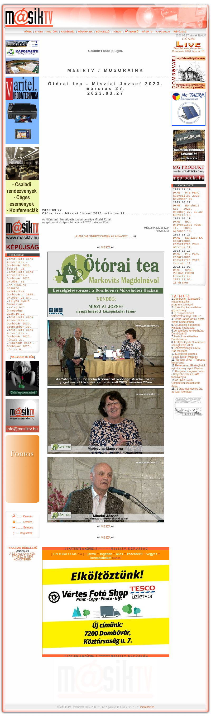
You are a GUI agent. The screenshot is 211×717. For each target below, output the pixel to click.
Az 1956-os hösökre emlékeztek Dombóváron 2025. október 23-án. (21, 300)
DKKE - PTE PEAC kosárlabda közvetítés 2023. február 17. (187, 276)
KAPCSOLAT (163, 31)
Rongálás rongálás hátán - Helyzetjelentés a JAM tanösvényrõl (187, 398)
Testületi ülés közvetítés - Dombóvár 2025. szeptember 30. (20, 338)
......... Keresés (22, 539)
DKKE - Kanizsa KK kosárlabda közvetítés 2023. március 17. (188, 256)
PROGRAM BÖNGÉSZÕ (22, 570)
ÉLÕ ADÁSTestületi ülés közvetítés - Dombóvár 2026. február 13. (188, 45)
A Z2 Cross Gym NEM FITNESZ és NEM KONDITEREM (22, 579)
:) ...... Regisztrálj (22, 556)
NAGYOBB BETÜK (22, 380)
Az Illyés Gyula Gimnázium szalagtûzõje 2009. (188, 367)
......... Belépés (22, 550)
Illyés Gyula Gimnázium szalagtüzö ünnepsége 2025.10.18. (18, 320)
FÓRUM (117, 31)
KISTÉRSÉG (68, 31)
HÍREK (28, 31)
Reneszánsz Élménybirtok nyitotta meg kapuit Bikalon (188, 391)
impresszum (147, 707)
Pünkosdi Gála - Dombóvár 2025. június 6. (21, 368)
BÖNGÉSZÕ (103, 31)
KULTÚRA (52, 31)
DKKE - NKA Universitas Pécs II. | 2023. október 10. (187, 236)
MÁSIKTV (147, 31)
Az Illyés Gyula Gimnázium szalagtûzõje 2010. (185, 406)
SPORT (39, 31)
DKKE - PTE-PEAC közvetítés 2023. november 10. (187, 198)
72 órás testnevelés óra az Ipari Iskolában (187, 414)
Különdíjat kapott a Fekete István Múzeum (184, 379)
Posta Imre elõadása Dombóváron (184, 362)
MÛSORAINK (85, 31)
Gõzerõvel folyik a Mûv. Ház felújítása (186, 373)
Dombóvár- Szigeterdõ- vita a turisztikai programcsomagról (186, 325)
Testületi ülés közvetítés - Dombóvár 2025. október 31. (20, 282)
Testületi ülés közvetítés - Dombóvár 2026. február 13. (20, 265)
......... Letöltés (22, 545)
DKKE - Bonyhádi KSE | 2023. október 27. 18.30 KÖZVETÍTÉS (188, 216)
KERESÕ (131, 31)
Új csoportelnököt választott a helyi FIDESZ (186, 338)
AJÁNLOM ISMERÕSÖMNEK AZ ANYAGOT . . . (105, 236)
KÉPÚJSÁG (180, 31)
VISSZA (106, 247)
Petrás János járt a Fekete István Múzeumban (187, 344)
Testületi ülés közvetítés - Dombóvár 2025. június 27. (20, 354)
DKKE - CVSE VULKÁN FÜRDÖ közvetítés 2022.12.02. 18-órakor (183, 298)
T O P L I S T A (180, 319)
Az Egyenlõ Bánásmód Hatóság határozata (185, 350)
